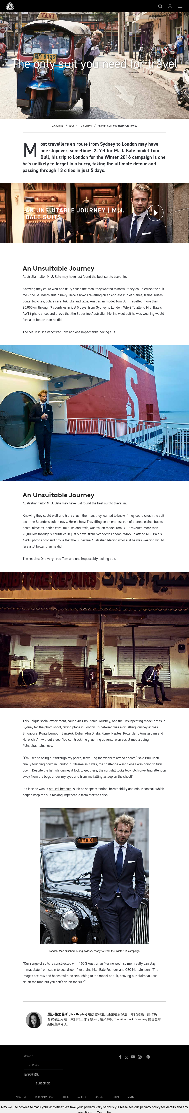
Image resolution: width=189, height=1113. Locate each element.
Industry (73, 125)
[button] (160, 6)
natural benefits (60, 789)
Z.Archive (57, 125)
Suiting (87, 125)
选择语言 (29, 1056)
